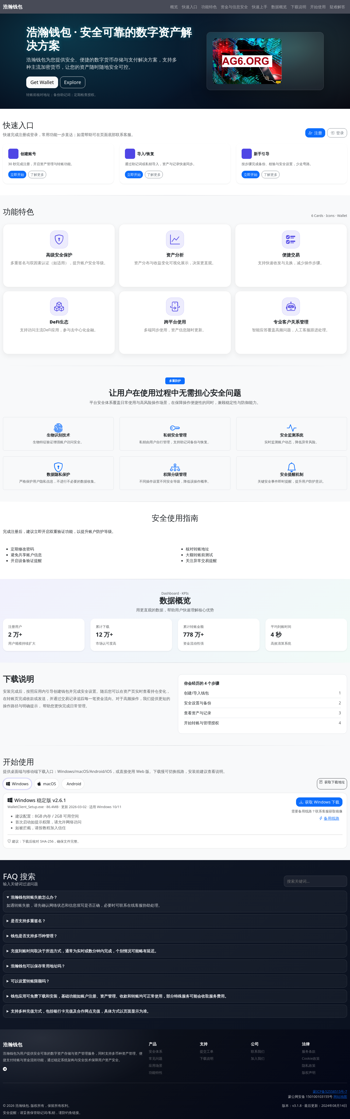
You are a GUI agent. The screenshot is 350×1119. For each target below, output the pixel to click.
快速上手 (259, 6)
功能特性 (155, 1072)
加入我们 (257, 1058)
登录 (337, 133)
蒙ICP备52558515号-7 (330, 1091)
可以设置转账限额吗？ (30, 981)
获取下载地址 (332, 782)
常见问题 (155, 1058)
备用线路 (329, 818)
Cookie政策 (311, 1058)
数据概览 (279, 6)
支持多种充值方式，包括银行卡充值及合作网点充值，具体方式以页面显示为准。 (81, 1011)
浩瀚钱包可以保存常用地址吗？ (38, 966)
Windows (17, 783)
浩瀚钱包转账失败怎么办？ (34, 897)
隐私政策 (308, 1065)
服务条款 (308, 1051)
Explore (72, 82)
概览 (174, 6)
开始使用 (318, 6)
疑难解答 (337, 6)
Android (74, 783)
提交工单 (206, 1051)
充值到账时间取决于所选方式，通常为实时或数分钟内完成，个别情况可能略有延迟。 (84, 951)
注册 (315, 133)
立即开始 (17, 174)
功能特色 (209, 6)
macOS (46, 783)
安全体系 (155, 1051)
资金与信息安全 (234, 6)
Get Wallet (42, 82)
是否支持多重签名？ (28, 920)
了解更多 (37, 174)
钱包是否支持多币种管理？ (34, 936)
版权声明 (308, 1072)
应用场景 (155, 1065)
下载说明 (298, 6)
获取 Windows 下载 (319, 802)
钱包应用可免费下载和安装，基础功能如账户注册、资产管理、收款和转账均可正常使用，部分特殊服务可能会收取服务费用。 (119, 996)
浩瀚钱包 (12, 6)
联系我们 (257, 1051)
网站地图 (340, 1096)
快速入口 (189, 6)
